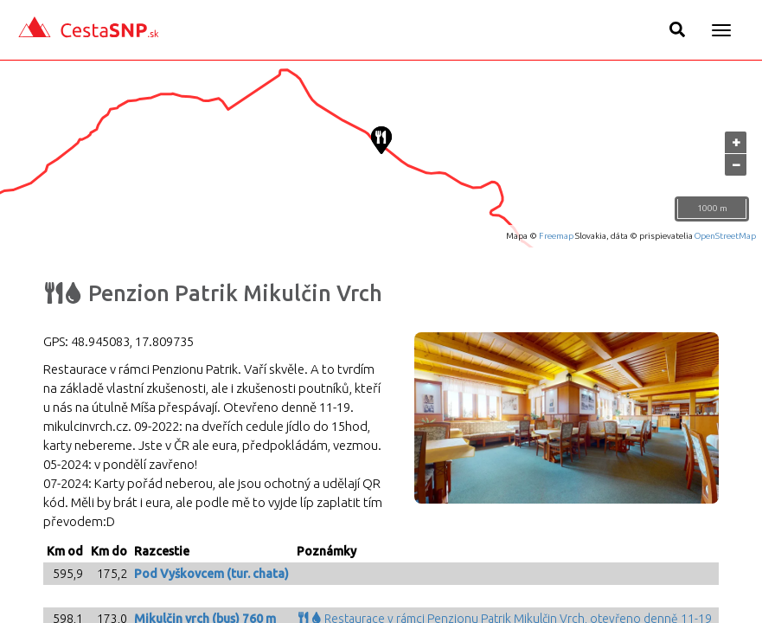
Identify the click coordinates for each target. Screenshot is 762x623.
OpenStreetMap (725, 236)
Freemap (556, 236)
